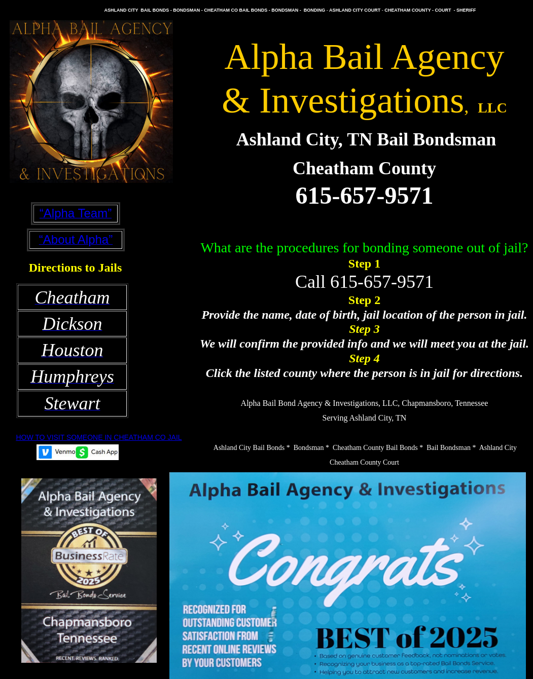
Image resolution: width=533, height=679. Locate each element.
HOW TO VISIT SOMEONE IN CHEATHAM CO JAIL (99, 437)
